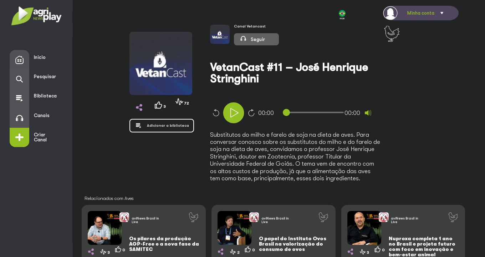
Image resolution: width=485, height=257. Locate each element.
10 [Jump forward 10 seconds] (251, 112)
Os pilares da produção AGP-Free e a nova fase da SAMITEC (164, 244)
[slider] (315, 112)
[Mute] (368, 112)
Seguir (252, 38)
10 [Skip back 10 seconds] (215, 112)
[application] (305, 113)
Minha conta (420, 13)
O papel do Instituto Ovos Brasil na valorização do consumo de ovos (292, 244)
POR (342, 15)
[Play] (233, 113)
